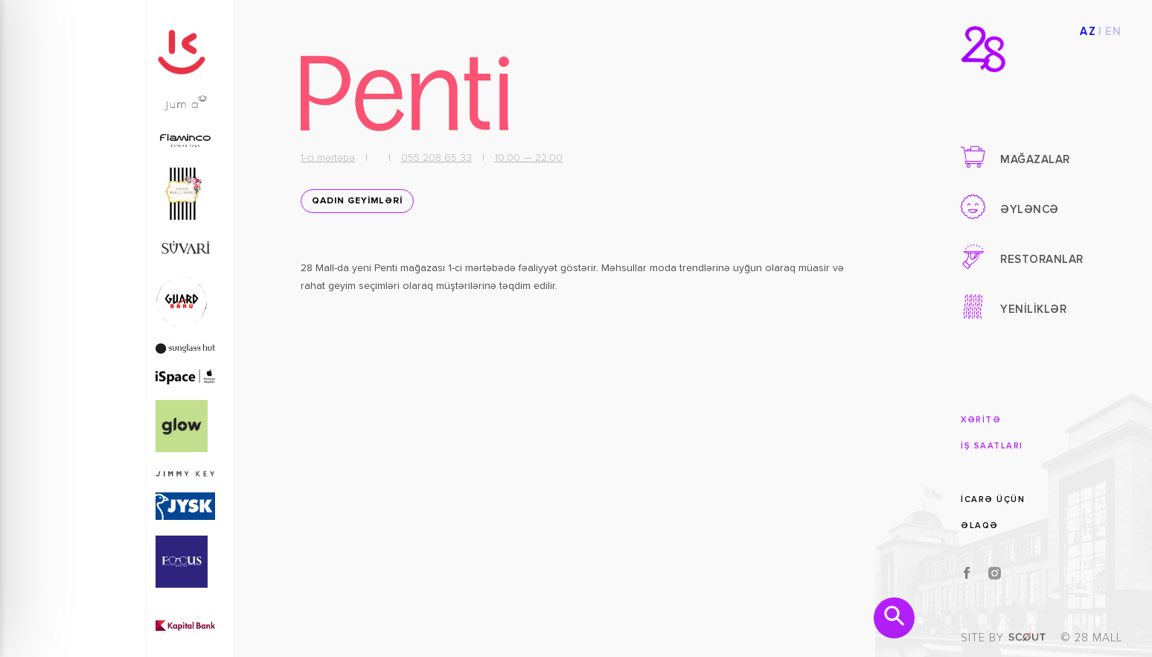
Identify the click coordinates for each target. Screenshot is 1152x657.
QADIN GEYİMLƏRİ (357, 201)
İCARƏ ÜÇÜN (993, 499)
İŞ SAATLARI (992, 446)
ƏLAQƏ (980, 525)
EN (1113, 31)
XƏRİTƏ (981, 420)
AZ (1088, 31)
